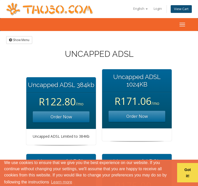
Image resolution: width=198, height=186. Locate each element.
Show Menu (19, 40)
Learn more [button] (61, 182)
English (140, 8)
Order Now (61, 117)
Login (158, 8)
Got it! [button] (187, 173)
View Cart (181, 9)
